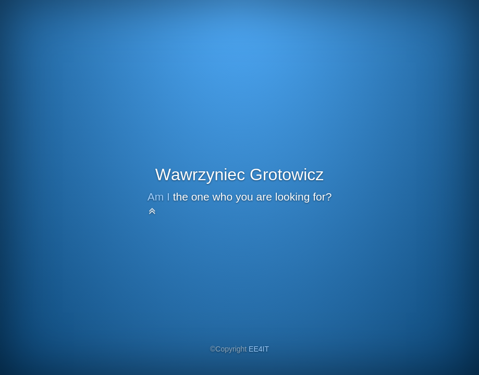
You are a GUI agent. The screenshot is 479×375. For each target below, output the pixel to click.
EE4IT (259, 349)
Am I (159, 197)
